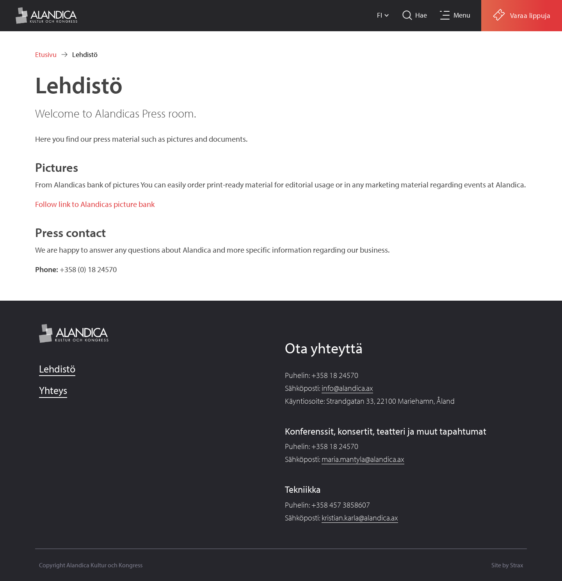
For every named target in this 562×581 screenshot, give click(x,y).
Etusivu (46, 54)
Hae (421, 15)
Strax (516, 565)
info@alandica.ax (347, 388)
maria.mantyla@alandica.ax (363, 459)
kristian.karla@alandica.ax (360, 517)
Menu (462, 15)
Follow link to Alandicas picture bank (95, 204)
